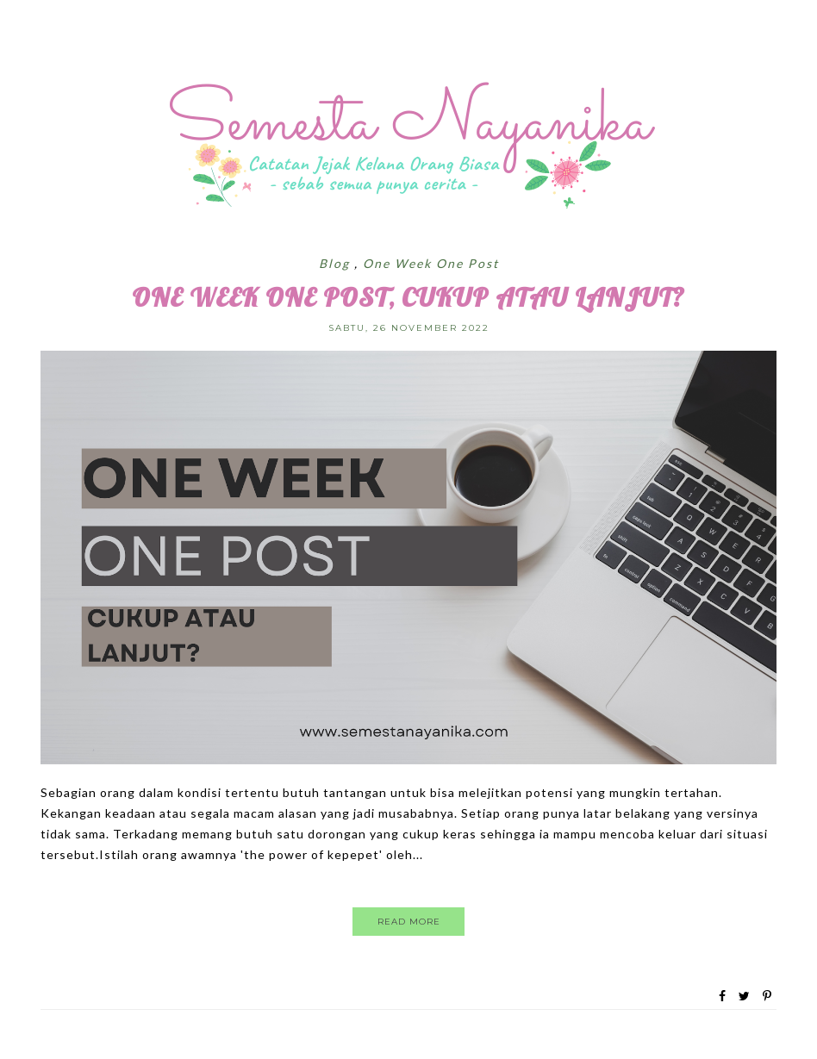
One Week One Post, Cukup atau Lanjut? (408, 297)
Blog (336, 263)
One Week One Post (431, 263)
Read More (408, 921)
